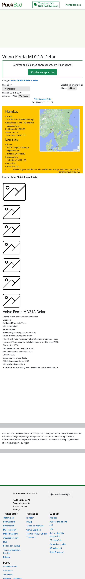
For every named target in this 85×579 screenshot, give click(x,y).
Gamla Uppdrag (33, 529)
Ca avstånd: (10, 163)
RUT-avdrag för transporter (56, 535)
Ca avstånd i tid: (12, 166)
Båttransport (9, 521)
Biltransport (8, 525)
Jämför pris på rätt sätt (58, 523)
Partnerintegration (57, 544)
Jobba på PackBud (34, 525)
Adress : (9, 116)
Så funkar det (55, 548)
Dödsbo (6, 557)
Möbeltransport (10, 533)
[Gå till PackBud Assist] (45, 4)
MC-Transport (9, 529)
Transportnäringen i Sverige (12, 551)
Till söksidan (40, 99)
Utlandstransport (10, 537)
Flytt (5, 541)
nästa (48, 99)
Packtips (53, 517)
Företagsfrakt (55, 540)
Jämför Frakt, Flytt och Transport (36, 535)
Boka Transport (56, 552)
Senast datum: (11, 132)
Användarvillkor (10, 566)
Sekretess (8, 570)
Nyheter (30, 517)
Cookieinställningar (60, 494)
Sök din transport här (42, 72)
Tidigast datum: (12, 126)
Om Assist (7, 574)
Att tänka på (8, 517)
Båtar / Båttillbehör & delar (24, 80)
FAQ (51, 529)
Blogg (29, 521)
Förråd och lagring (11, 545)
